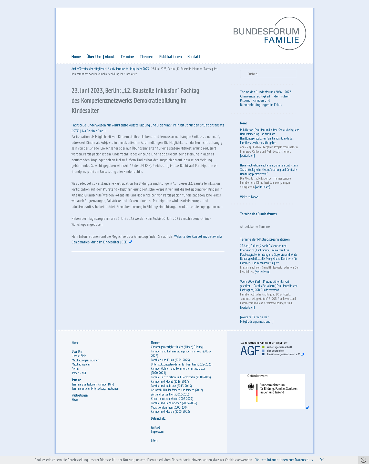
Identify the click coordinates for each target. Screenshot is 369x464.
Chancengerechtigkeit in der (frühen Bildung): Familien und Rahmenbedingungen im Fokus (265, 101)
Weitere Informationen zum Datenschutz (287, 459)
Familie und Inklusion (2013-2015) (171, 387)
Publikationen (170, 57)
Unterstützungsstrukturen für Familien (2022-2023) (181, 365)
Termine (127, 57)
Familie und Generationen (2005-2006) (174, 404)
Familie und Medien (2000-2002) (170, 413)
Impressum (157, 433)
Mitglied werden (81, 366)
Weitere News (249, 197)
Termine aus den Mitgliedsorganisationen (95, 390)
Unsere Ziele (79, 357)
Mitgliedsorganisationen (85, 361)
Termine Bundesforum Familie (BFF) (93, 385)
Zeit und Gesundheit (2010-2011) (170, 396)
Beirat (75, 370)
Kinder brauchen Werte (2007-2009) (172, 400)
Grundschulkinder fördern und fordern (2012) (177, 391)
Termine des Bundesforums (258, 214)
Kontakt (194, 57)
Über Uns (94, 57)
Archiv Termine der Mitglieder (88, 70)
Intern (154, 442)
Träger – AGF (79, 374)
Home (76, 57)
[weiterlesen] (247, 156)
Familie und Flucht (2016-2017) (170, 383)
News (243, 124)
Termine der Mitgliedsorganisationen (265, 240)
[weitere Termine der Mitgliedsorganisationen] (256, 319)
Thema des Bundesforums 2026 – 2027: (265, 92)
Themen (146, 57)
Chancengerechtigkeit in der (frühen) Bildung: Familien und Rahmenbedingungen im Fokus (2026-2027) (181, 352)
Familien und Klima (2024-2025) (170, 361)
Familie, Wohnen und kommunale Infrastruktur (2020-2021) (178, 372)
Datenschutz (158, 420)
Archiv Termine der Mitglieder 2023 (128, 70)
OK (326, 459)
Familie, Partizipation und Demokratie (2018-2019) (181, 379)
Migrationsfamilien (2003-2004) (169, 409)
